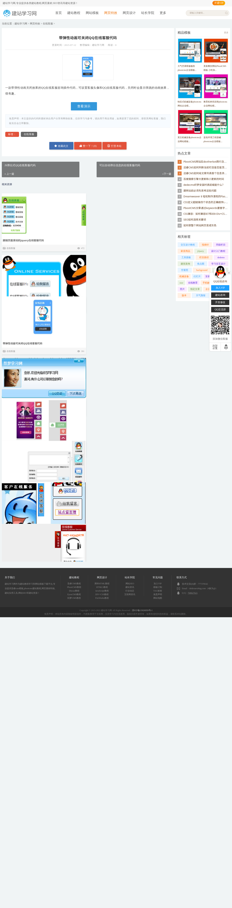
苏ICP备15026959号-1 (142, 610)
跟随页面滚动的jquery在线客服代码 (23, 240)
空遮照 (184, 270)
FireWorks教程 (102, 598)
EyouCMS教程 (74, 594)
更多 (163, 13)
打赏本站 (114, 145)
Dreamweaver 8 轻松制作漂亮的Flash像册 (207, 196)
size (181, 282)
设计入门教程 (218, 251)
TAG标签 (157, 591)
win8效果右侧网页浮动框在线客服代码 (25, 560)
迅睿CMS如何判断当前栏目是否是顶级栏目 (207, 167)
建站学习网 (20, 23)
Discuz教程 (74, 591)
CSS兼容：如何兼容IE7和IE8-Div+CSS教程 (207, 213)
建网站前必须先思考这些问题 (199, 190)
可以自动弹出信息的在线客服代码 (22, 481)
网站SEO (130, 583)
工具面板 (186, 257)
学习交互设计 (218, 263)
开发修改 (220, 302)
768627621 (193, 593)
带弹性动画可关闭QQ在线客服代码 (22, 400)
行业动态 (129, 591)
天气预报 (200, 295)
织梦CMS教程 (74, 598)
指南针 (205, 244)
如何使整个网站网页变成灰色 (199, 225)
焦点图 (200, 263)
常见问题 (158, 577)
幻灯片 (197, 276)
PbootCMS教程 (74, 587)
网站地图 (157, 598)
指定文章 (195, 289)
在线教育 (193, 282)
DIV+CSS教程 (102, 594)
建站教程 (73, 13)
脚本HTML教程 (102, 583)
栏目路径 (204, 257)
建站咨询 (220, 295)
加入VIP (157, 583)
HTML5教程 (102, 587)
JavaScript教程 (102, 591)
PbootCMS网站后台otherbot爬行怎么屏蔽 (207, 161)
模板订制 (157, 587)
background (201, 270)
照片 (182, 289)
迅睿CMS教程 (74, 583)
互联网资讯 (129, 594)
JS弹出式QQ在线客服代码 (17, 321)
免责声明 (157, 594)
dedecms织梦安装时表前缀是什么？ (204, 184)
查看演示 (84, 106)
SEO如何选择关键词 (194, 219)
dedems (221, 257)
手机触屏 (207, 282)
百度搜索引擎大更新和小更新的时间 (203, 179)
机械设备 (184, 276)
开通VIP (218, 3)
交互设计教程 (188, 244)
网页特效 (110, 13)
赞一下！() (88, 145)
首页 (58, 13)
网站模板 (92, 13)
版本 (184, 295)
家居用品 (185, 251)
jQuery (200, 251)
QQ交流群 (220, 309)
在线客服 (48, 23)
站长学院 (147, 13)
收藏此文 (61, 145)
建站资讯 (129, 587)
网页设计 (129, 13)
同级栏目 (220, 244)
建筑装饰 (185, 263)
